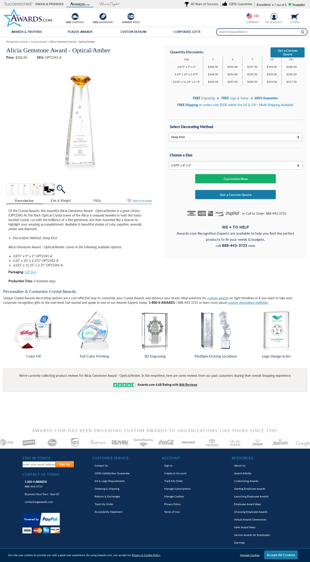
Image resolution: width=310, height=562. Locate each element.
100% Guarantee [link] (112, 473)
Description (24, 200)
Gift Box (30, 272)
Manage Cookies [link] (174, 496)
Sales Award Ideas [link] (244, 527)
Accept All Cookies (281, 555)
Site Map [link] (239, 542)
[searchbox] (262, 32)
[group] (253, 16)
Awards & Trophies (26, 32)
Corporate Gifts (186, 32)
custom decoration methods (248, 302)
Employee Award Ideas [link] (247, 504)
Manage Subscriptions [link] (177, 488)
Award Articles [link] (242, 473)
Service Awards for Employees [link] (252, 535)
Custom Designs (134, 32)
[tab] (24, 200)
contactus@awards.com (39, 502)
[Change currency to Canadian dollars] (256, 16)
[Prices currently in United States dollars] (249, 16)
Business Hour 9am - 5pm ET (42, 494)
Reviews (188, 385)
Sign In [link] (168, 465)
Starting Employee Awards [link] (249, 488)
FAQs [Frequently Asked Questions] (97, 200)
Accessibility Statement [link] (108, 511)
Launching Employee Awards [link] (251, 496)
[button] (18, 4)
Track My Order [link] (104, 504)
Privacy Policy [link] (172, 504)
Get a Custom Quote (287, 52)
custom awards (218, 298)
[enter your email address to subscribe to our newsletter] (39, 464)
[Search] (302, 32)
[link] (202, 4)
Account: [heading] (171, 458)
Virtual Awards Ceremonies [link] (250, 519)
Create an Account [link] (175, 473)
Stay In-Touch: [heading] (36, 458)
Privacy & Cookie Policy (146, 555)
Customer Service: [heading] (111, 458)
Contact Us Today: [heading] (41, 474)
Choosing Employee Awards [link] (250, 511)
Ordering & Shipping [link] (107, 488)
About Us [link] (239, 465)
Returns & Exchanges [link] (107, 496)
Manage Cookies (250, 555)
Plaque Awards (80, 32)
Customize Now (236, 179)
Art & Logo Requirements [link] (110, 481)
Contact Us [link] (101, 465)
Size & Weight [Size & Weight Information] (61, 200)
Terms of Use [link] (172, 511)
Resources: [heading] (243, 458)
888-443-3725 (36, 484)
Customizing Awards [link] (246, 481)
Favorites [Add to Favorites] (142, 200)
